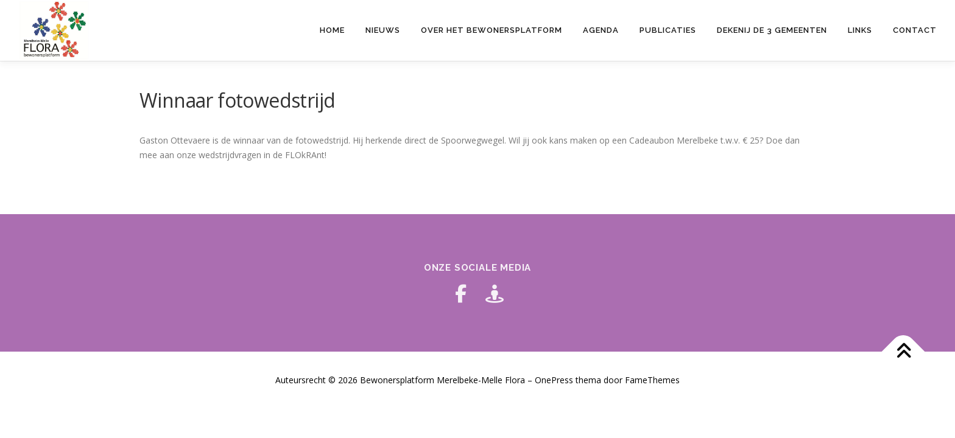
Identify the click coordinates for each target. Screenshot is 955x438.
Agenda (601, 30)
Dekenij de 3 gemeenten (772, 30)
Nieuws (382, 30)
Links (860, 30)
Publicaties (668, 30)
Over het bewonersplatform (491, 30)
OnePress (554, 380)
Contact (915, 30)
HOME (332, 30)
